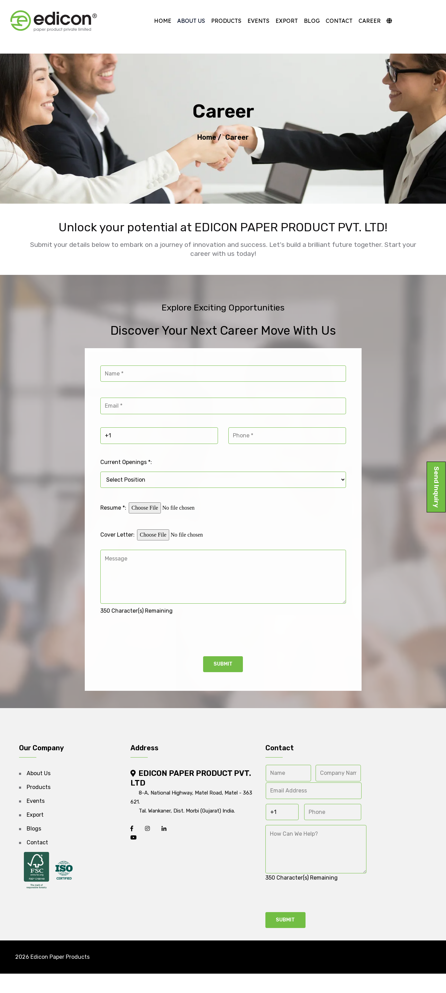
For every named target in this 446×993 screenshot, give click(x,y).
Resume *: (113, 520)
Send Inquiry (436, 487)
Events (252, 20)
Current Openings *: (126, 475)
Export (280, 20)
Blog (305, 20)
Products (219, 20)
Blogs (34, 842)
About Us (185, 20)
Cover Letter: (117, 547)
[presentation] (153, 646)
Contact (332, 20)
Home (156, 20)
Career (363, 20)
